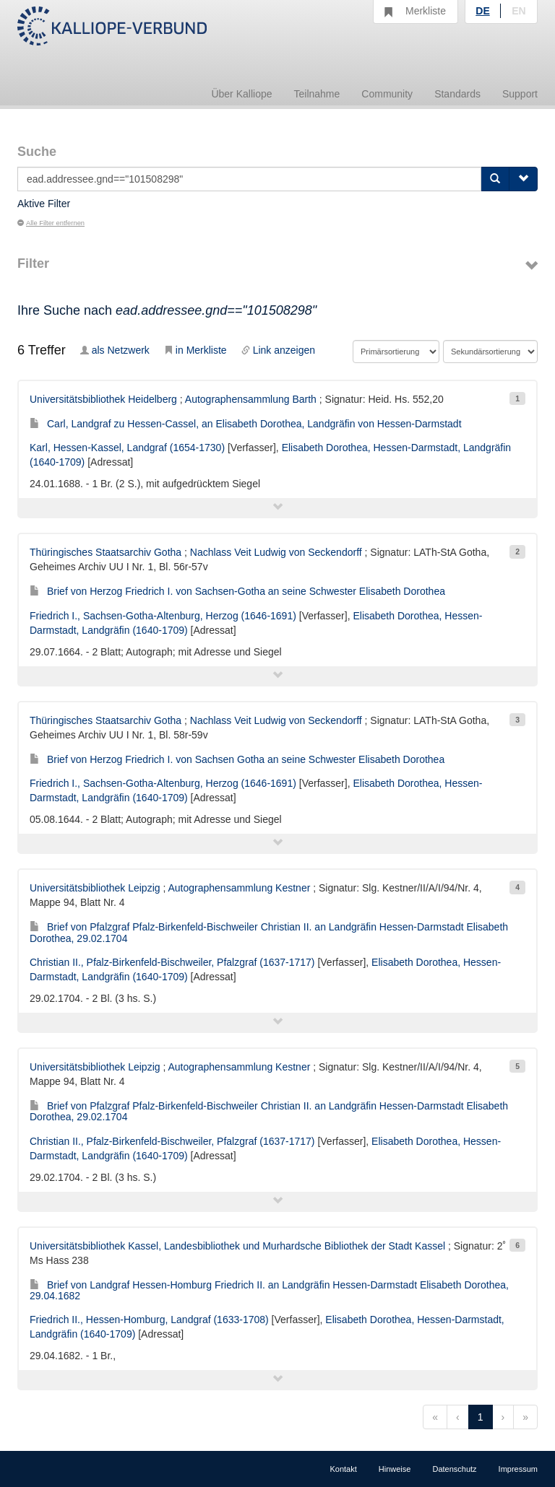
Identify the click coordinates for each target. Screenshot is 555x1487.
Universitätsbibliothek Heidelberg (103, 399)
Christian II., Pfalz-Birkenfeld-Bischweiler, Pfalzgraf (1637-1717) (172, 962)
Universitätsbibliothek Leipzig (95, 888)
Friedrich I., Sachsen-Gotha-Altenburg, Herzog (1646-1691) (163, 616)
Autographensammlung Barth (251, 399)
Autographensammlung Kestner (239, 888)
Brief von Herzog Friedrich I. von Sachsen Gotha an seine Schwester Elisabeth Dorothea (237, 759)
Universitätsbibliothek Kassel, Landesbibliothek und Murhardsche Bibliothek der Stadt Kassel (237, 1246)
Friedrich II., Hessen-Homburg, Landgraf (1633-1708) (149, 1319)
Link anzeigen (278, 350)
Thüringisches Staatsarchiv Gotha (105, 552)
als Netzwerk (115, 350)
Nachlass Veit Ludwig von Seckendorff (276, 552)
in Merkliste (195, 350)
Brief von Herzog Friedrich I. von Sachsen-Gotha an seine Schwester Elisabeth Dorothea (237, 591)
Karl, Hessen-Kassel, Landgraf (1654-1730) (127, 447)
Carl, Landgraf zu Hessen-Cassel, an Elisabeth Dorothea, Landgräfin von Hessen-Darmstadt (246, 423)
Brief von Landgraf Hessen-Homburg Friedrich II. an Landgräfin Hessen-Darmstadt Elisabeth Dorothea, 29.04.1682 (269, 1290)
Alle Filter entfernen (51, 223)
